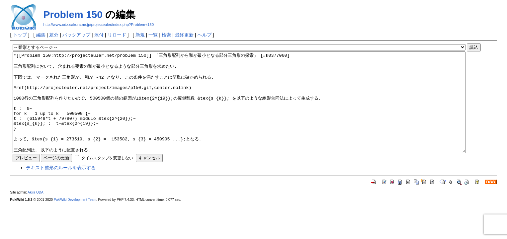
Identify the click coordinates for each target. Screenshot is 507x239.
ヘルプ (204, 35)
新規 (140, 35)
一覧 (153, 35)
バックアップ (76, 35)
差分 (53, 35)
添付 (99, 35)
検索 (166, 35)
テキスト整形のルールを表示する (61, 187)
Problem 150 (73, 14)
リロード (117, 35)
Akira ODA (35, 212)
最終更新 (184, 35)
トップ (20, 35)
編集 (40, 35)
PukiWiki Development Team (75, 219)
